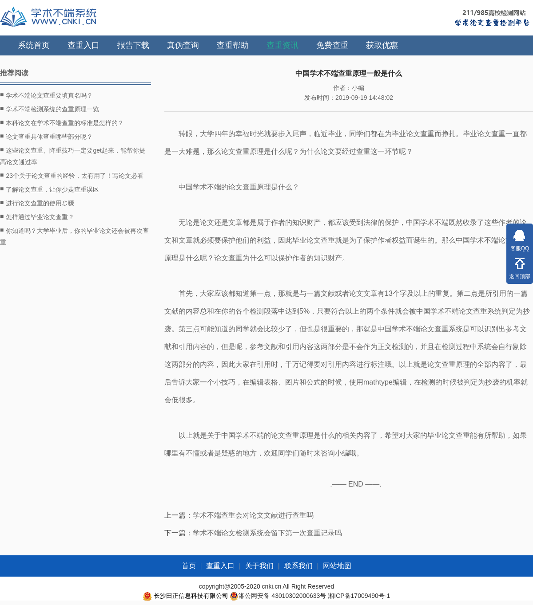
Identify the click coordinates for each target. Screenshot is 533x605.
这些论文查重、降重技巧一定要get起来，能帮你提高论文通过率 (72, 155)
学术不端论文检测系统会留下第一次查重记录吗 (267, 533)
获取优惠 (382, 45)
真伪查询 (183, 45)
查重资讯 (282, 45)
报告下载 (133, 45)
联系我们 (298, 566)
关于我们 (259, 566)
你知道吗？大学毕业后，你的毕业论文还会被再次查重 (74, 235)
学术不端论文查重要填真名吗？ (46, 95)
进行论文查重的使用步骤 (37, 202)
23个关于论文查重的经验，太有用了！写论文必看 (71, 175)
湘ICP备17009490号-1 (359, 595)
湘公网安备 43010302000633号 (282, 595)
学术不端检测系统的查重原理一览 (49, 108)
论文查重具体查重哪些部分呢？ (46, 136)
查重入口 (83, 45)
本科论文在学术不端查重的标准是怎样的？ (62, 122)
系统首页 (34, 45)
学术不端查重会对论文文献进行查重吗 (253, 515)
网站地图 (337, 566)
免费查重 (332, 45)
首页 (189, 566)
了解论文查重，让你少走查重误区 (49, 189)
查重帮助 (233, 45)
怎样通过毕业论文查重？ (37, 216)
